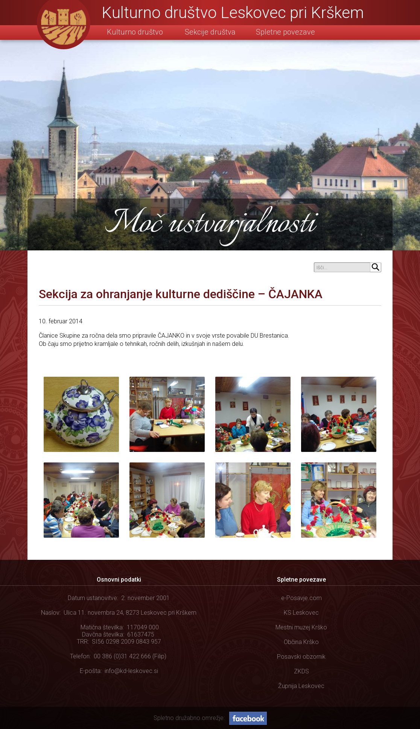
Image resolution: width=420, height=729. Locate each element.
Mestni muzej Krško (301, 627)
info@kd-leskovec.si (131, 670)
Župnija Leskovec (301, 686)
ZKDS (301, 671)
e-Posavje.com (301, 598)
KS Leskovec (301, 612)
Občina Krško (301, 642)
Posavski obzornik (301, 656)
